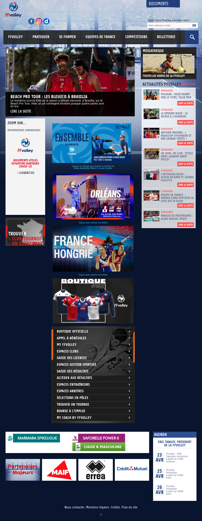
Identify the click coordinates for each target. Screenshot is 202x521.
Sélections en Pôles (72, 398)
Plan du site (129, 507)
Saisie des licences (72, 358)
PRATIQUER (41, 37)
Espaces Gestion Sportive (76, 365)
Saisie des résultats (72, 371)
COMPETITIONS (136, 37)
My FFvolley (67, 345)
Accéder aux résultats (74, 378)
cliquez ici (26, 173)
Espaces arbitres (70, 391)
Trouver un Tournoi (73, 405)
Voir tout (188, 84)
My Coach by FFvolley (74, 418)
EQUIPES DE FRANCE (100, 37)
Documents (158, 3)
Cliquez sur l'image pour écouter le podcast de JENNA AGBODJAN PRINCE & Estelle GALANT (93, 167)
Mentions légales (97, 507)
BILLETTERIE (166, 37)
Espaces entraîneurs (73, 385)
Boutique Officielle (72, 331)
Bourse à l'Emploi (71, 411)
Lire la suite (20, 111)
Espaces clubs (67, 351)
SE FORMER (67, 37)
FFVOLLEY (15, 37)
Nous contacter (74, 507)
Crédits (115, 507)
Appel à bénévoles (71, 338)
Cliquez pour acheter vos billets (93, 222)
